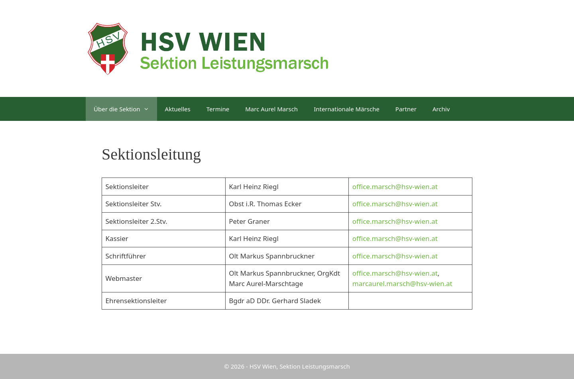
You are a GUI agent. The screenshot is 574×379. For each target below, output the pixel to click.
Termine (218, 109)
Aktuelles (178, 109)
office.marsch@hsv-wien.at (395, 186)
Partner (406, 109)
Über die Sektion (125, 109)
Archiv (441, 109)
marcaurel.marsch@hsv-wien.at (402, 283)
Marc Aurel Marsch (271, 109)
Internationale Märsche (346, 109)
